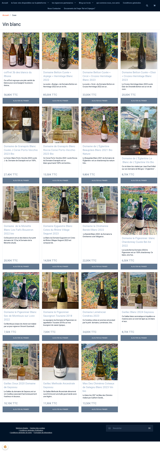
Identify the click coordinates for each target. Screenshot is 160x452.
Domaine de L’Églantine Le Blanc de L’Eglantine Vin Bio (138, 164)
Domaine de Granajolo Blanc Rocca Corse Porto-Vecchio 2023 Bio (60, 152)
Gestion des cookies (37, 438)
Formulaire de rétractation (43, 443)
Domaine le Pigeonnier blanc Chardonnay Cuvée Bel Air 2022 (138, 248)
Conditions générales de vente (21, 443)
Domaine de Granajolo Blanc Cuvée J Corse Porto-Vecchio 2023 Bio (19, 152)
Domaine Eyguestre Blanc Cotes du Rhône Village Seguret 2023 (58, 236)
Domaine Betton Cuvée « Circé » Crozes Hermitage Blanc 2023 (99, 77)
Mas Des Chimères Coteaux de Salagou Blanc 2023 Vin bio (96, 397)
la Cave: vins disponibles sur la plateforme (38, 3)
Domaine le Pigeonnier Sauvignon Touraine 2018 (58, 323)
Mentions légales (22, 438)
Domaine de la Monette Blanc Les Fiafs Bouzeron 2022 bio (21, 236)
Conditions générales (45, 9)
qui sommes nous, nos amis (120, 3)
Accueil (14, 3)
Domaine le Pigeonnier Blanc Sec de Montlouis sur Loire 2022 (19, 323)
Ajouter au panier (20, 103)
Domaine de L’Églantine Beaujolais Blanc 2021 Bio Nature (99, 152)
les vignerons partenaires (73, 3)
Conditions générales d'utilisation (31, 441)
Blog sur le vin (96, 3)
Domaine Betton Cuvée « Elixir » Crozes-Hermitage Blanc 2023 (138, 77)
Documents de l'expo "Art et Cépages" (90, 9)
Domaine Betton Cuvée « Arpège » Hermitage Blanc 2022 (59, 77)
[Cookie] (5, 447)
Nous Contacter (64, 9)
